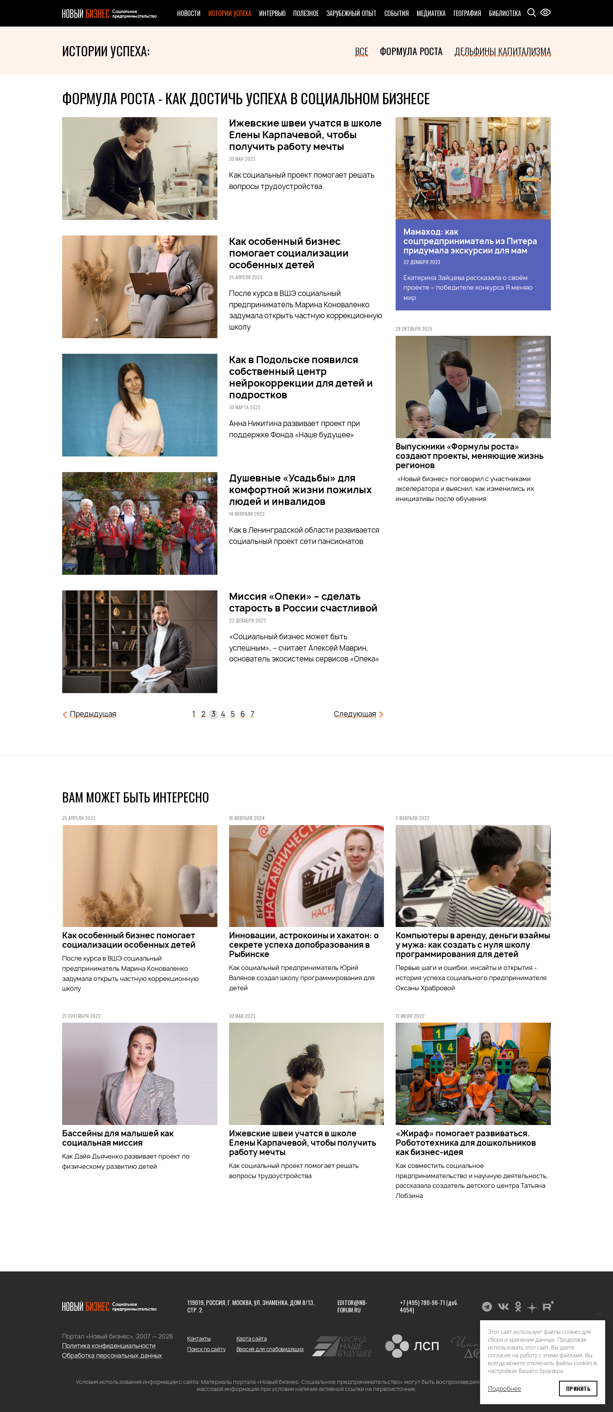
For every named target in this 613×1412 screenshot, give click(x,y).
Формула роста (411, 51)
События (396, 13)
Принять (578, 1388)
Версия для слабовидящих (270, 1349)
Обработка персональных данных (112, 1355)
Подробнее (504, 1388)
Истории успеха (229, 13)
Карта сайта (252, 1338)
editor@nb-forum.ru (352, 1306)
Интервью (272, 13)
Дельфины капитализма (502, 51)
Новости (189, 13)
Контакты (199, 1338)
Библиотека (505, 13)
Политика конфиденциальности (109, 1346)
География (467, 13)
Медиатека (431, 13)
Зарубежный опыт (351, 13)
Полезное (306, 13)
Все (361, 51)
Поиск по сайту (206, 1349)
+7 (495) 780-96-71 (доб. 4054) (429, 1306)
